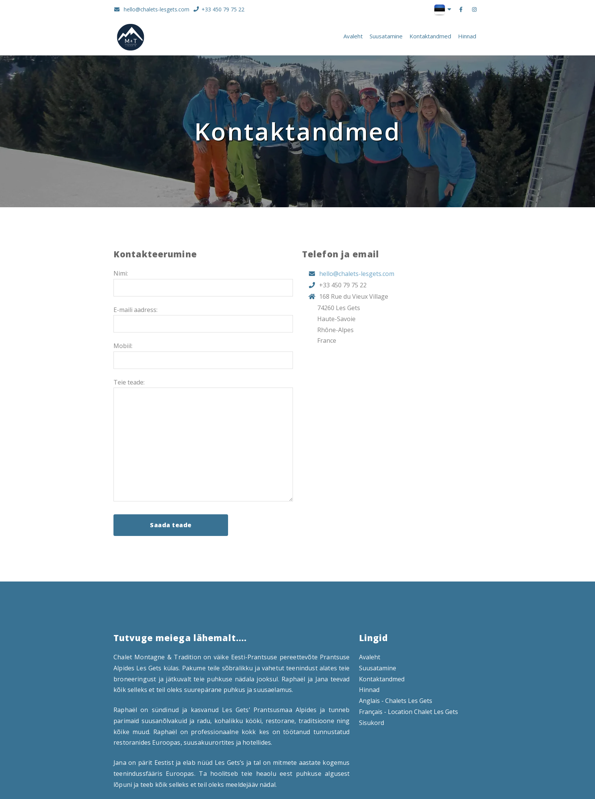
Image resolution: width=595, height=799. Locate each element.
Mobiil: (122, 346)
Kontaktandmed (430, 36)
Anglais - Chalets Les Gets (395, 701)
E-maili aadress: (135, 310)
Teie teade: (129, 382)
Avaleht (353, 36)
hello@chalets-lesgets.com (151, 9)
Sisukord (371, 723)
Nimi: (120, 273)
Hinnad (467, 36)
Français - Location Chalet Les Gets (408, 712)
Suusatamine (386, 36)
